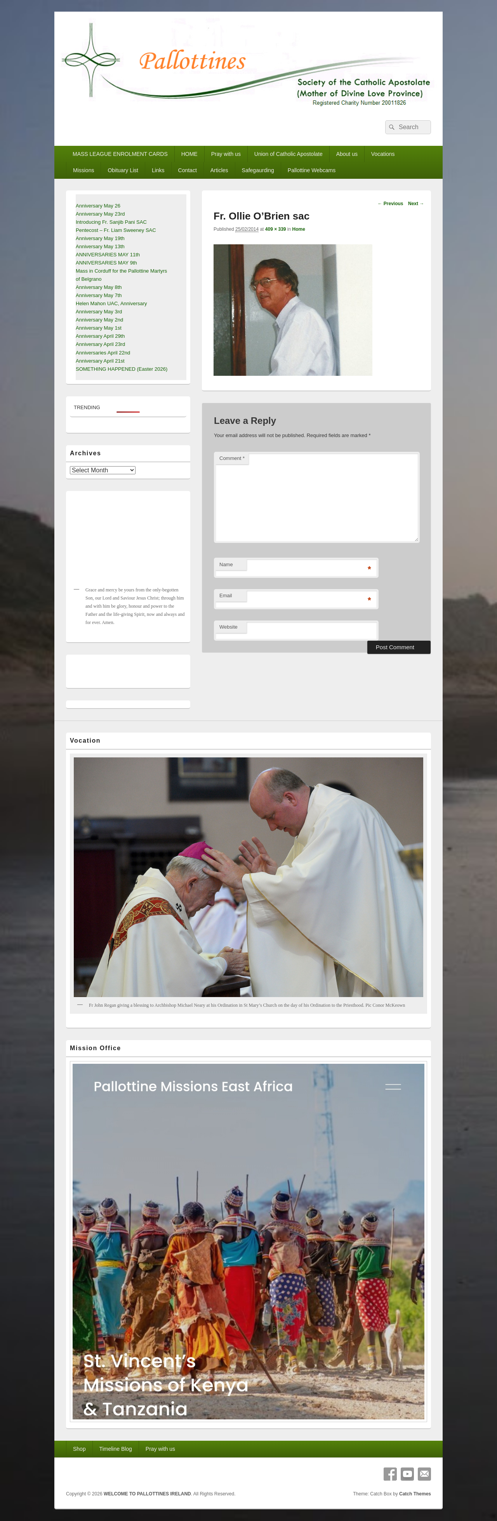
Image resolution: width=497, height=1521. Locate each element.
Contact (187, 170)
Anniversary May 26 (98, 206)
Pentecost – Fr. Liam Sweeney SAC (116, 230)
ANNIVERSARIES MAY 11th (108, 255)
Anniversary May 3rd (99, 312)
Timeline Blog (115, 1449)
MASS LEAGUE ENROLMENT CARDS (120, 154)
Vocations (383, 154)
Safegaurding (258, 170)
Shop (79, 1449)
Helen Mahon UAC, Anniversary (111, 303)
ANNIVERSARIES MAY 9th (106, 263)
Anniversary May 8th (99, 287)
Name (226, 564)
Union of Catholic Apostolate (288, 154)
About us (347, 154)
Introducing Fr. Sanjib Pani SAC (111, 222)
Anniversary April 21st (100, 361)
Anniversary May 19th (100, 238)
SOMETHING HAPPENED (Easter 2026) (121, 369)
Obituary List (123, 170)
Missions (83, 170)
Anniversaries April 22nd (103, 353)
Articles (219, 170)
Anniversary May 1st (99, 328)
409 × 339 (275, 229)
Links (158, 170)
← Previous (390, 203)
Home (298, 229)
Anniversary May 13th (100, 246)
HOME (189, 154)
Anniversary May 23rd (100, 214)
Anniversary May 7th (99, 295)
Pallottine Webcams (311, 170)
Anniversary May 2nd (99, 320)
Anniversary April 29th (100, 336)
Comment (232, 458)
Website (228, 627)
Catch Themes (415, 1494)
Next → (416, 203)
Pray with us (226, 154)
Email (225, 595)
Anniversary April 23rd (100, 344)
